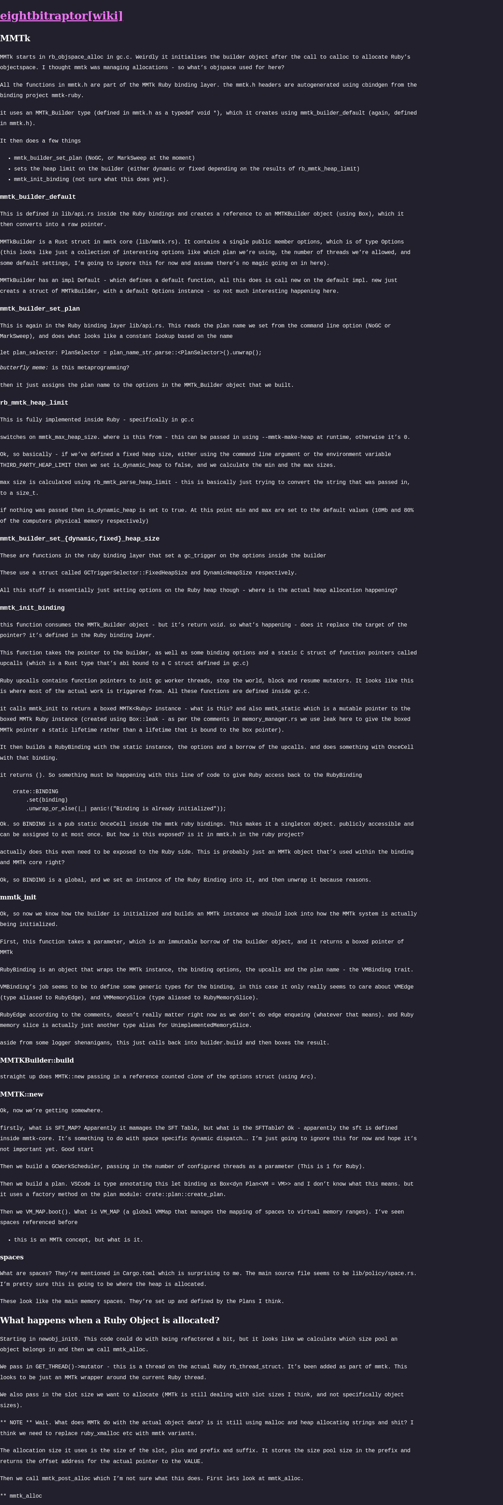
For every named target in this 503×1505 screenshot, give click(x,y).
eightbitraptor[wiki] (61, 15)
